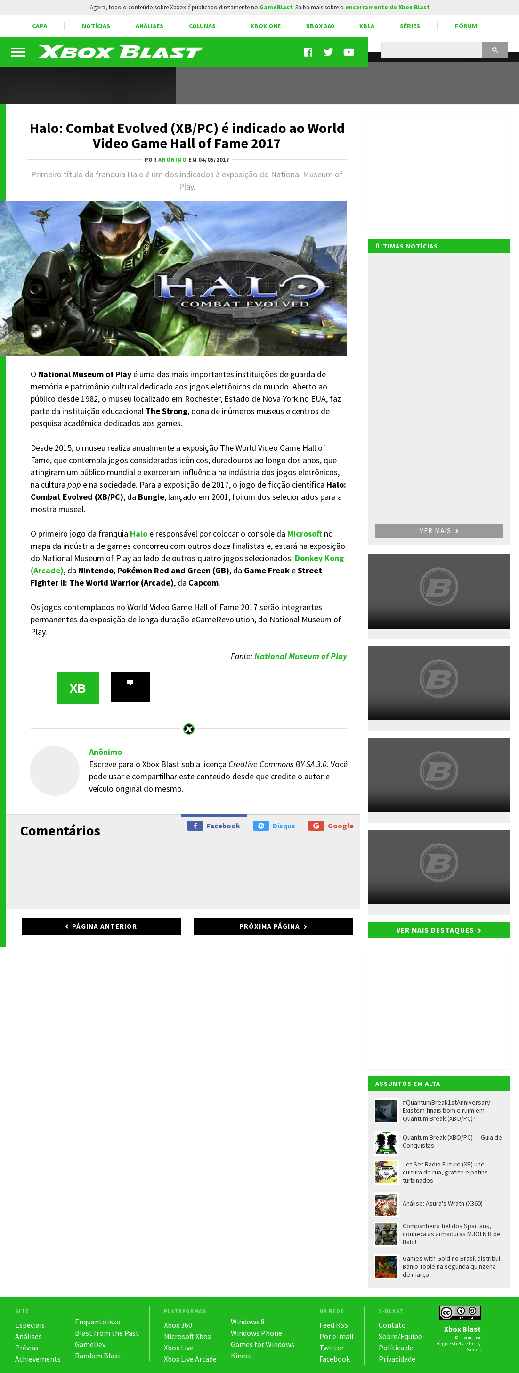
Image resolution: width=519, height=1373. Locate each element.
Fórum (466, 26)
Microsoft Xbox (187, 1336)
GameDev (90, 1344)
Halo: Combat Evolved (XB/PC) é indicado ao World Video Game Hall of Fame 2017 (187, 135)
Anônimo (105, 751)
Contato (392, 1325)
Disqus (274, 826)
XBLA (366, 26)
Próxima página (269, 926)
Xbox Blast (462, 1328)
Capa (39, 26)
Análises (149, 26)
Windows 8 (248, 1321)
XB (77, 688)
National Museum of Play (300, 656)
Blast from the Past (107, 1333)
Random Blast (98, 1355)
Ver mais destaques (435, 930)
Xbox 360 (320, 26)
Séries (410, 26)
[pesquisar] (431, 50)
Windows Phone (256, 1333)
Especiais (30, 1325)
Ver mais (439, 530)
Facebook (213, 826)
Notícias (96, 26)
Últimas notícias (406, 246)
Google (331, 826)
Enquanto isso (98, 1321)
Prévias (27, 1347)
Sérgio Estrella (450, 1343)
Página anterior (104, 926)
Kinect (241, 1355)
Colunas (202, 26)
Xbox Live (179, 1347)
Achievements (38, 1359)
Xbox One (266, 26)
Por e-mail (336, 1336)
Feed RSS (333, 1325)
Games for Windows (262, 1344)
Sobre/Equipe (400, 1336)
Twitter (331, 1347)
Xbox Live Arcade (190, 1359)
